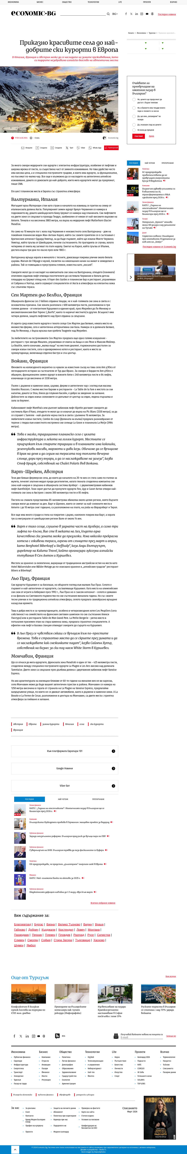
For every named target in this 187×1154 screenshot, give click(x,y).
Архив (151, 136)
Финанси (32, 875)
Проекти (147, 2)
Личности (119, 1068)
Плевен (50, 934)
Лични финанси (35, 805)
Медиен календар (61, 1132)
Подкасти (141, 1061)
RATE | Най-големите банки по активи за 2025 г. (56, 878)
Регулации (46, 1080)
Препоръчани (98, 799)
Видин (87, 924)
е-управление (94, 1064)
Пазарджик (21, 934)
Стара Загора (63, 940)
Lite (120, 2)
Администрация (69, 1083)
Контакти (30, 1116)
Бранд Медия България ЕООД (35, 1120)
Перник (37, 934)
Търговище (82, 940)
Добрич (33, 929)
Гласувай (139, 136)
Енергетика (19, 1068)
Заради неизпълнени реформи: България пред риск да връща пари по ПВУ (69, 836)
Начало (131, 33)
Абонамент (58, 1112)
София (46, 940)
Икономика (13, 2)
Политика (32, 861)
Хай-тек (91, 1072)
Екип (28, 1112)
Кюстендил (65, 929)
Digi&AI (91, 1057)
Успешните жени (144, 1076)
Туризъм (152, 33)
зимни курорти (50, 724)
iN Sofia (140, 1072)
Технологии (93, 2)
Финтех (91, 1076)
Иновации (46, 1064)
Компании (33, 819)
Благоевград (22, 924)
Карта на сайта (87, 1112)
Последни (29, 799)
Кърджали (48, 929)
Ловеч (81, 929)
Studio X (102, 1149)
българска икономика (22, 1095)
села (82, 724)
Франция (18, 730)
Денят (144, 233)
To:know (166, 1064)
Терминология (169, 1057)
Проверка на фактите (90, 1108)
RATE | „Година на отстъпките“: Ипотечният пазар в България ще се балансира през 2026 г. (66, 809)
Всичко (173, 2)
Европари (18, 1061)
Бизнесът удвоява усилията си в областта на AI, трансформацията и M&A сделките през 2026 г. (158, 193)
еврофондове (64, 1095)
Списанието (168, 1068)
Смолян (32, 940)
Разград (78, 934)
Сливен (19, 940)
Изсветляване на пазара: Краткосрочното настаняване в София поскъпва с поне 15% (112, 1011)
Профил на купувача (34, 1125)
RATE (139, 1064)
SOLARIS (140, 1080)
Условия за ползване (90, 1119)
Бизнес (40, 2)
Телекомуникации (95, 1061)
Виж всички (171, 976)
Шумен (18, 945)
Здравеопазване (69, 1072)
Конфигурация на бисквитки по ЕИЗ (89, 1126)
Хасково (99, 940)
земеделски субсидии (85, 1095)
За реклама (30, 1108)
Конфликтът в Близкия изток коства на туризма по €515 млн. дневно (28, 1009)
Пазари (145, 219)
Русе (90, 934)
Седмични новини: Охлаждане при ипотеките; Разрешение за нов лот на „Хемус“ (158, 239)
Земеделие (18, 1076)
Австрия (18, 724)
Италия (69, 724)
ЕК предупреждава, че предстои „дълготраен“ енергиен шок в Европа (67, 864)
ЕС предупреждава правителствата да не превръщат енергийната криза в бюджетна (156, 176)
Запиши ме (171, 1036)
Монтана (94, 929)
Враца (99, 924)
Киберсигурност (94, 1068)
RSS (60, 1036)
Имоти (44, 1076)
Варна (50, 924)
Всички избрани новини (103, 903)
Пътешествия (120, 1061)
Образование (67, 1068)
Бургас (38, 924)
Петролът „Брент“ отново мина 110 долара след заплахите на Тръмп (158, 225)
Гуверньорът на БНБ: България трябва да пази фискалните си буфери (68, 850)
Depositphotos (100, 1152)
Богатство (119, 1064)
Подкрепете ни (59, 1125)
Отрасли (45, 1061)
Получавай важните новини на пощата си (142, 1034)
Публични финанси (36, 833)
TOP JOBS (141, 1083)
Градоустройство (69, 1076)
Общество (67, 2)
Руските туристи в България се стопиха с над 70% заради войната (158, 1009)
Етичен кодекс (87, 1116)
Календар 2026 (143, 1057)
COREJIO (140, 1068)
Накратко (167, 1061)
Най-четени (63, 799)
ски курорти (97, 724)
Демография (67, 1064)
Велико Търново (69, 924)
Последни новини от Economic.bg (159, 247)
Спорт (117, 1076)
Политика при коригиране (64, 1116)
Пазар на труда (20, 1083)
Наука (117, 1057)
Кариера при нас (60, 1119)
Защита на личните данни (64, 1108)
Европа (33, 724)
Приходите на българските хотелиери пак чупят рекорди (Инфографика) (70, 1009)
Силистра (103, 934)
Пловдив (64, 934)
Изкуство (118, 1072)
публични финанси (45, 1095)
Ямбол (31, 945)
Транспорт (18, 1072)
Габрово (19, 929)
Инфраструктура (21, 1064)
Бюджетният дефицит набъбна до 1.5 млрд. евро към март (62, 892)
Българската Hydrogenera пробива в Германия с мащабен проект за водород (71, 822)
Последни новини (167, 14)
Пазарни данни (169, 1072)
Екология (66, 1080)
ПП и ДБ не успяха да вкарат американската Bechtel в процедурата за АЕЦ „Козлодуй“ (154, 276)
